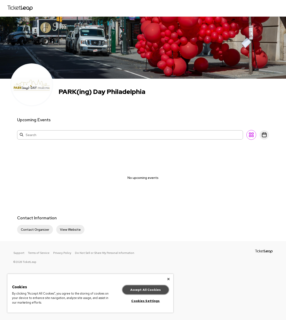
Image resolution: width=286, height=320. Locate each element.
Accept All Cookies (145, 290)
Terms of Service (39, 253)
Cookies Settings (145, 301)
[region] (90, 293)
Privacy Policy (62, 253)
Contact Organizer (35, 229)
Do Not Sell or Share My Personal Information (104, 253)
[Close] (168, 279)
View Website (70, 229)
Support (18, 253)
